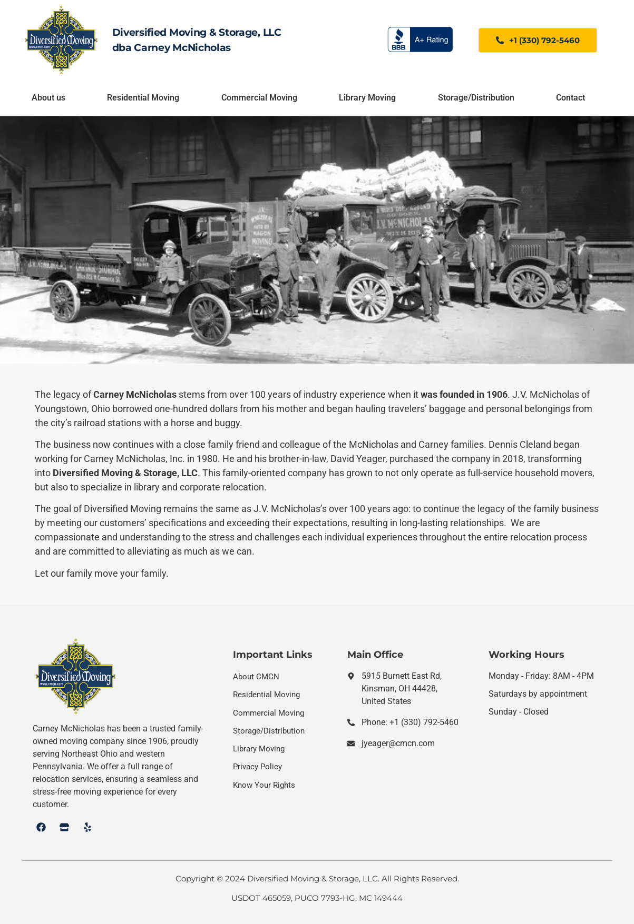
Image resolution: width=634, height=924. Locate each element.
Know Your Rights (264, 785)
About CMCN (256, 676)
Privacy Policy (257, 766)
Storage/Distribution (476, 98)
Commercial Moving (259, 98)
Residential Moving (143, 98)
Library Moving (367, 98)
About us (48, 98)
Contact (570, 98)
